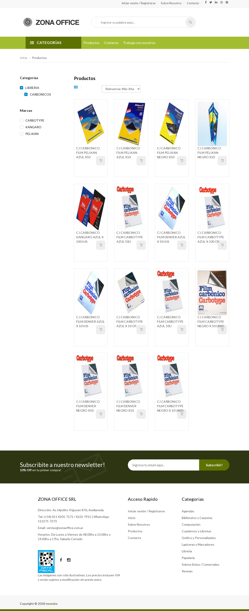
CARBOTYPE (34, 120)
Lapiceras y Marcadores (198, 544)
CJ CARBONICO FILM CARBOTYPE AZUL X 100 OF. (211, 237)
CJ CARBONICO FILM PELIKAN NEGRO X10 (209, 152)
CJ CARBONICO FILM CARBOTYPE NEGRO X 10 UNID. (170, 406)
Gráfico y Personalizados (199, 538)
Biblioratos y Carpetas (197, 518)
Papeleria (188, 558)
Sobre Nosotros (171, 3)
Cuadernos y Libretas (196, 531)
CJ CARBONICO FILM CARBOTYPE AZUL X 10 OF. (129, 321)
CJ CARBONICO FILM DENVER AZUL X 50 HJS (171, 237)
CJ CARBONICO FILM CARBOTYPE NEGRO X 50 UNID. (211, 321)
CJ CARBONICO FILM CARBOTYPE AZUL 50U (129, 237)
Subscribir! (214, 465)
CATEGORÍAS (45, 42)
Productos (92, 42)
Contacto (193, 3)
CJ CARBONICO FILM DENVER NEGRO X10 (128, 406)
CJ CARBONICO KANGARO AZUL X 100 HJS (90, 237)
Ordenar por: (93, 86)
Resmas (187, 571)
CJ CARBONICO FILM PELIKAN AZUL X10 (128, 152)
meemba (51, 603)
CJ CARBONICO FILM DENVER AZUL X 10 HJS (90, 321)
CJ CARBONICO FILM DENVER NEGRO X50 (88, 406)
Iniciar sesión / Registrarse (138, 3)
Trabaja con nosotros (139, 42)
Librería (187, 551)
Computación (191, 524)
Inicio (23, 58)
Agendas (188, 511)
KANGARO (33, 127)
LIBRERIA (32, 88)
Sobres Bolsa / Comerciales (200, 564)
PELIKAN (32, 134)
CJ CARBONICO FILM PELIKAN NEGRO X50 (169, 152)
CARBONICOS (40, 94)
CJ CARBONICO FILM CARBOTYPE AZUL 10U (170, 321)
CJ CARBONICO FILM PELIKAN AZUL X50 (88, 152)
